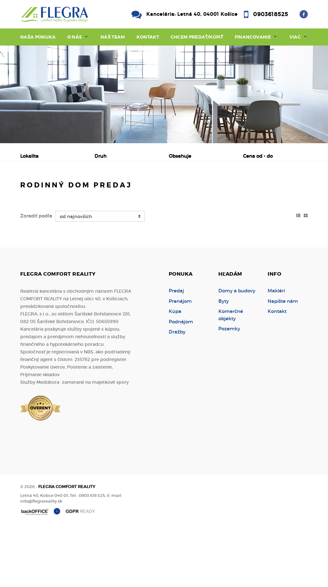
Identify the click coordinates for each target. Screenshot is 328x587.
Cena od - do (258, 156)
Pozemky (229, 389)
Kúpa (117, 189)
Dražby (177, 392)
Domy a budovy (236, 351)
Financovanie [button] (253, 37)
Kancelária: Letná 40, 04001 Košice (192, 14)
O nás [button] (74, 37)
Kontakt (148, 37)
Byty (223, 362)
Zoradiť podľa (36, 276)
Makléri (276, 351)
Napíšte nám (283, 362)
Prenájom (80, 189)
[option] (164, 94)
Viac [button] (295, 37)
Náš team (112, 37)
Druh (100, 156)
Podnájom (44, 204)
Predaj (40, 189)
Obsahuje (180, 156)
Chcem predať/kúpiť (197, 37)
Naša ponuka (38, 37)
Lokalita (29, 156)
